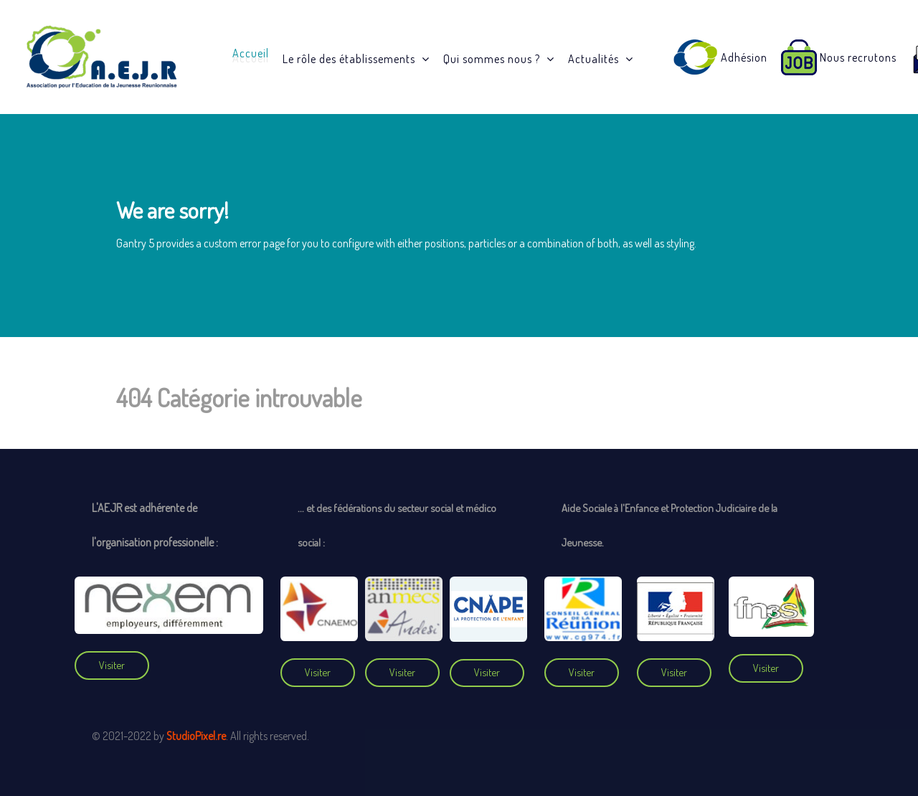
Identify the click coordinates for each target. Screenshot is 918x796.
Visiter (112, 664)
